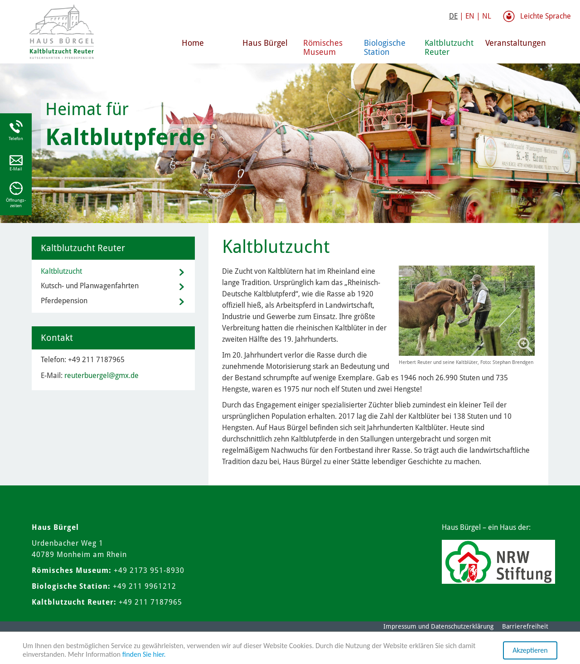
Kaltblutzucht (61, 271)
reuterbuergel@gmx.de (101, 375)
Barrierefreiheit (525, 626)
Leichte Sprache (545, 16)
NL (486, 16)
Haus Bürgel (265, 43)
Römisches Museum (323, 47)
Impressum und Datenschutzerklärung (438, 626)
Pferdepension (64, 300)
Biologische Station (385, 47)
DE (453, 16)
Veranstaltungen (512, 43)
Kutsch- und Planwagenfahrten (90, 285)
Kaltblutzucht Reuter (449, 47)
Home (193, 43)
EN (469, 16)
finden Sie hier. (144, 654)
